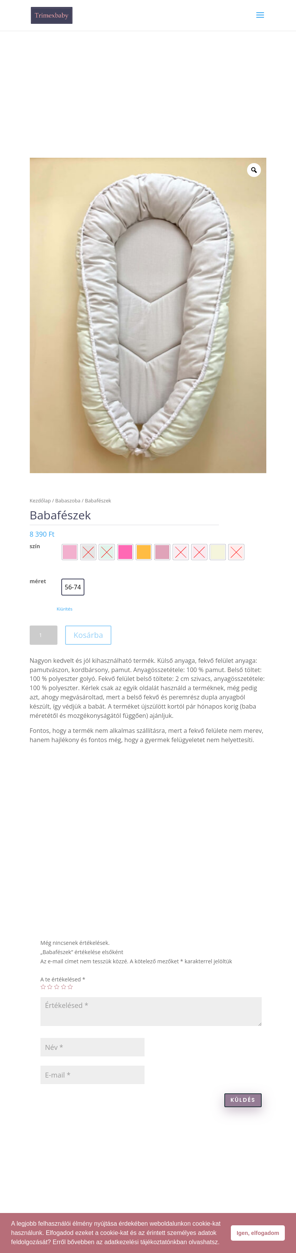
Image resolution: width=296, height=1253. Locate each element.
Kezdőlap (40, 500)
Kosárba (88, 635)
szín (35, 546)
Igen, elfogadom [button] (258, 1233)
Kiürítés (64, 609)
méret (38, 581)
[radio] (69, 552)
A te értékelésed (62, 979)
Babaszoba (67, 500)
